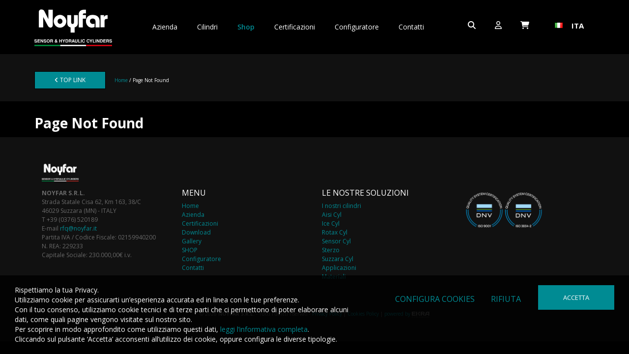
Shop (246, 26)
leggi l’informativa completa (264, 329)
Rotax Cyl (334, 232)
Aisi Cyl (332, 214)
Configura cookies (435, 299)
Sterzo (331, 250)
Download (196, 232)
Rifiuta (506, 299)
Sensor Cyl (336, 241)
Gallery (191, 241)
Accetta (576, 297)
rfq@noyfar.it (78, 228)
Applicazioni (339, 268)
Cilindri (207, 26)
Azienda (164, 26)
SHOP (190, 250)
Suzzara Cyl (337, 259)
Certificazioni (294, 26)
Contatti (411, 26)
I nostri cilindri (341, 206)
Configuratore (357, 26)
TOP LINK (70, 80)
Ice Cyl (331, 223)
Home (121, 80)
